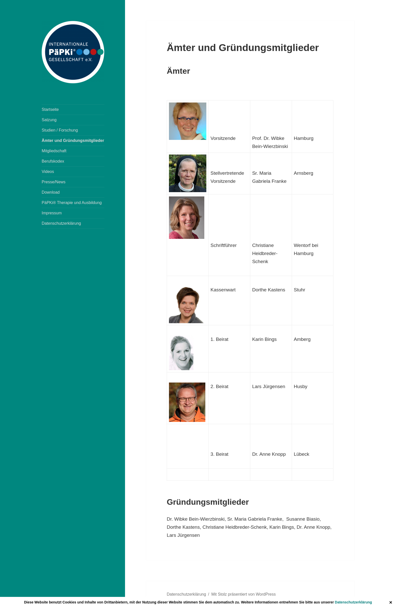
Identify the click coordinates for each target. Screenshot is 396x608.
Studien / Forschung (60, 130)
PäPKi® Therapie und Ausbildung (72, 202)
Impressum (52, 213)
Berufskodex (53, 161)
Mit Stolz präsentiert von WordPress (243, 594)
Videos (48, 171)
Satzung (49, 120)
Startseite (50, 109)
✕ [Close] (390, 602)
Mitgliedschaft (54, 151)
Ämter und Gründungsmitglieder (73, 140)
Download (51, 192)
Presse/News (53, 182)
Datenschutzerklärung (353, 602)
